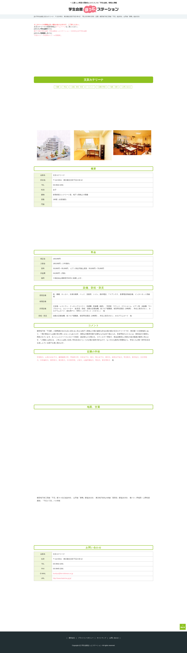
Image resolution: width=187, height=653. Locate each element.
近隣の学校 (102, 87)
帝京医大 (127, 357)
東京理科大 (106, 360)
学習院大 (40, 357)
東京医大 (62, 360)
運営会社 (72, 638)
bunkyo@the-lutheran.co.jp (63, 573)
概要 (57, 87)
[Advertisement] (93, 55)
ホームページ (61, 27)
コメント (91, 87)
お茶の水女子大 (51, 357)
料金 (65, 87)
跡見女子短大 (117, 357)
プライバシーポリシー (86, 638)
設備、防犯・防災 (77, 87)
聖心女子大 (99, 357)
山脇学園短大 (89, 360)
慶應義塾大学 (64, 357)
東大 (92, 357)
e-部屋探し (58, 35)
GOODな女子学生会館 (79, 31)
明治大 (97, 360)
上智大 (79, 360)
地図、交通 (113, 87)
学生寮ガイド (47, 35)
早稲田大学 (74, 357)
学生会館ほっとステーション (59, 31)
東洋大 (107, 357)
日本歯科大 (44, 360)
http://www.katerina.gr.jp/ (62, 578)
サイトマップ (101, 638)
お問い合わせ (126, 87)
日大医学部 (71, 360)
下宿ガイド (38, 35)
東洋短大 (135, 357)
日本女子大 (84, 357)
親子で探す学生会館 (41, 31)
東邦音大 (53, 360)
